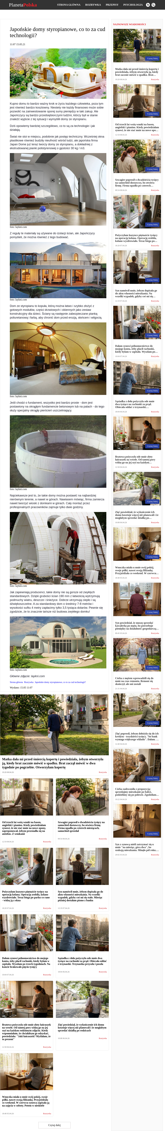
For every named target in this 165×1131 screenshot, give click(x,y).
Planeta (23, 4)
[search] (153, 5)
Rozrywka (93, 4)
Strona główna (68, 4)
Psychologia (133, 4)
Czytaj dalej (54, 1125)
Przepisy (112, 4)
